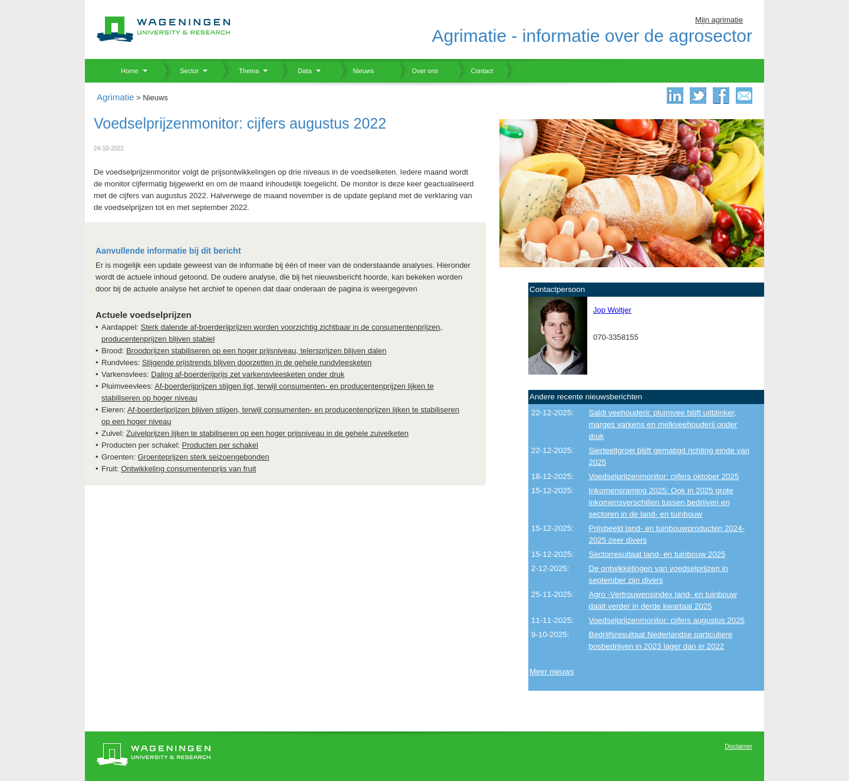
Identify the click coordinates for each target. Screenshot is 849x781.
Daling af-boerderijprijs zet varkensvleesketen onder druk (247, 374)
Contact (474, 70)
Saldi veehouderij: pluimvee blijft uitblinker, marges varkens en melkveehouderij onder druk (663, 424)
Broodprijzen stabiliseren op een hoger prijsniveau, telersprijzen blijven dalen (256, 350)
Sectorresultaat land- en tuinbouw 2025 (657, 554)
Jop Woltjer (612, 310)
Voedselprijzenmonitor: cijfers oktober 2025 (664, 476)
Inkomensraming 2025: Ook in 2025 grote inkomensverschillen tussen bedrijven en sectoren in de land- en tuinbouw (661, 502)
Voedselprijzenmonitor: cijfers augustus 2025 (667, 620)
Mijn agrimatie (719, 19)
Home (125, 70)
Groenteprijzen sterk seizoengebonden (203, 456)
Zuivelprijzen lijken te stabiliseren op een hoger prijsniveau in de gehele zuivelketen (267, 433)
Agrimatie (115, 97)
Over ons (417, 70)
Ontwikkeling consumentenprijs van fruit (188, 468)
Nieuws (356, 70)
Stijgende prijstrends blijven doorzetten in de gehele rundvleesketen (257, 362)
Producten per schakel (220, 445)
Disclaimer (738, 746)
